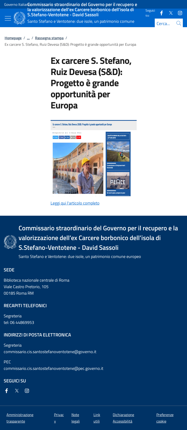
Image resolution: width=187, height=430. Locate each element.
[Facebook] (159, 13)
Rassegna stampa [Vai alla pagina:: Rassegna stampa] (49, 38)
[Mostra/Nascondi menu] (8, 18)
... (28, 38)
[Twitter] (169, 13)
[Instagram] (178, 13)
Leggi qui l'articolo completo (75, 203)
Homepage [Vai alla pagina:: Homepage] (13, 38)
